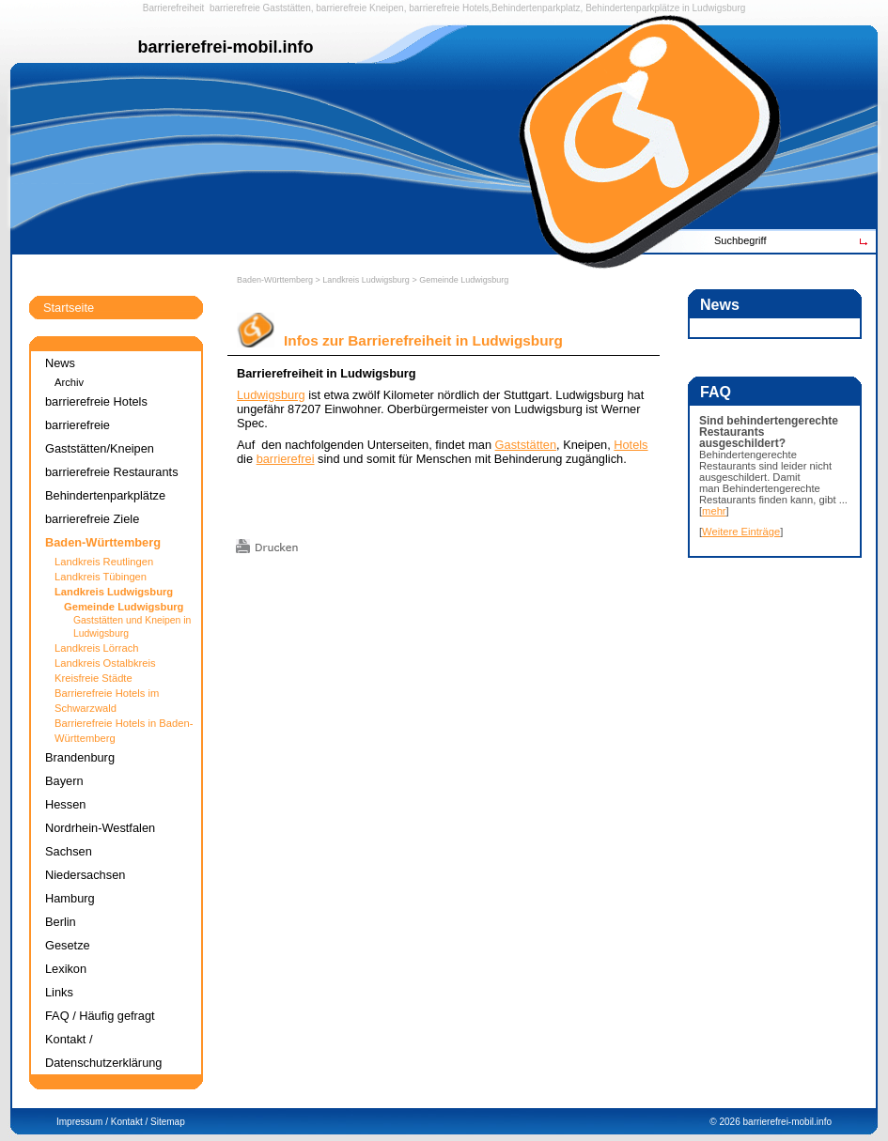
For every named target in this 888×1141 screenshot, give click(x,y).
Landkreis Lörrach (97, 648)
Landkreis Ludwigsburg (366, 280)
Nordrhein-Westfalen (100, 828)
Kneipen (386, 8)
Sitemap (167, 1122)
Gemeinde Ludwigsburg (463, 280)
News (60, 363)
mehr (714, 511)
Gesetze (67, 945)
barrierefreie (235, 8)
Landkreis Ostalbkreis (105, 663)
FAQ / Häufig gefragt (100, 1016)
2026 (729, 1122)
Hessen (65, 804)
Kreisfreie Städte (93, 678)
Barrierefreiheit (174, 8)
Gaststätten (287, 8)
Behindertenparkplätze (105, 495)
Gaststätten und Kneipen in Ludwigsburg (132, 627)
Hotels (630, 445)
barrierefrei (286, 459)
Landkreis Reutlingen (104, 561)
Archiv (69, 382)
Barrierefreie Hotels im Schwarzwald (107, 700)
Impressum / (82, 1122)
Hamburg (70, 898)
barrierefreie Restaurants (112, 472)
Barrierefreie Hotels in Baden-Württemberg (124, 730)
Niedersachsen (85, 875)
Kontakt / (129, 1122)
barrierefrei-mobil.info (787, 1122)
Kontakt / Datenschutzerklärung (103, 1051)
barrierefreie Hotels (449, 8)
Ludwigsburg (719, 8)
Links (59, 992)
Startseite (68, 308)
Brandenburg (80, 757)
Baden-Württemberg (275, 280)
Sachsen (68, 851)
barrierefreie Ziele (92, 519)
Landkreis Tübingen (101, 576)
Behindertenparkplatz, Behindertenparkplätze (585, 8)
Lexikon (65, 969)
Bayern (64, 781)
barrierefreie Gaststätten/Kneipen (99, 436)
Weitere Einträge (741, 531)
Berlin (60, 922)
